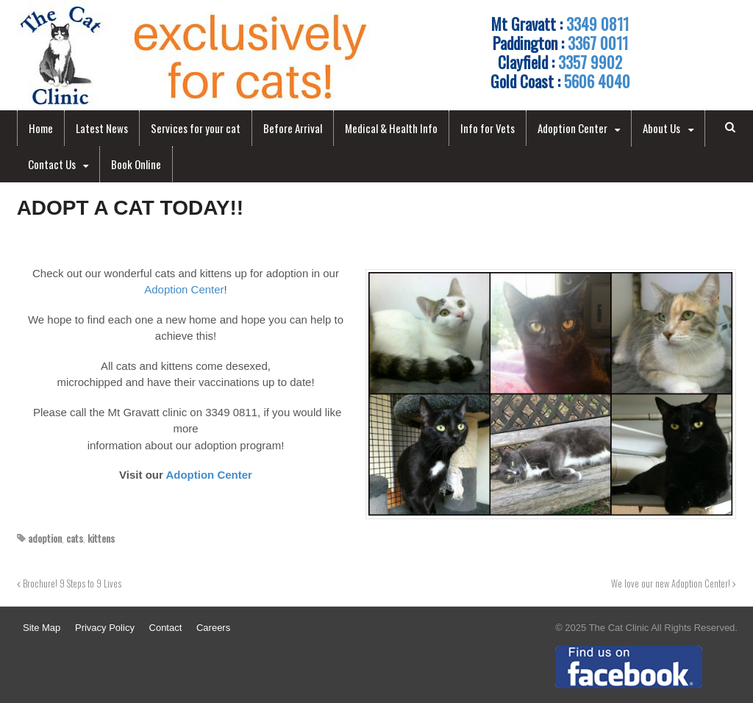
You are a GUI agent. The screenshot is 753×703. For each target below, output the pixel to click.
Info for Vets (487, 128)
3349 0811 (597, 23)
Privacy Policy (105, 627)
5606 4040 (597, 81)
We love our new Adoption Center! (673, 583)
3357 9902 (590, 62)
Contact (165, 627)
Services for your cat (195, 128)
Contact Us (52, 164)
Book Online (136, 164)
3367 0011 (598, 42)
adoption (45, 538)
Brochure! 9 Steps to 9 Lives (69, 583)
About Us (661, 128)
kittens (101, 538)
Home (41, 128)
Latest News (102, 128)
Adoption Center (572, 128)
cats (74, 538)
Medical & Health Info (391, 128)
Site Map (41, 627)
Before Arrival (292, 128)
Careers (213, 627)
